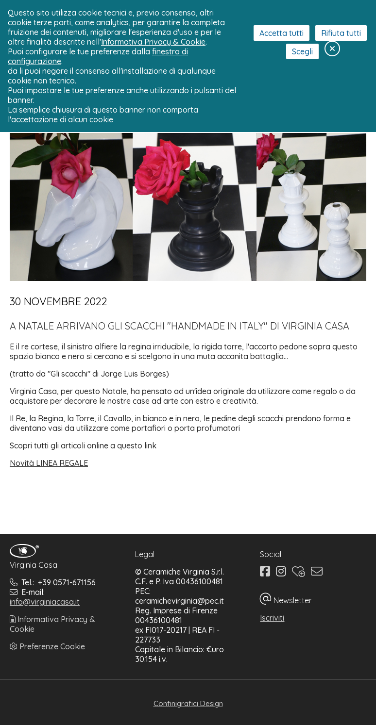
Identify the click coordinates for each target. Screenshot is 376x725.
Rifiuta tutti (341, 33)
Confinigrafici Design (188, 703)
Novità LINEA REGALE (49, 463)
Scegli (302, 51)
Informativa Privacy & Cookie (153, 42)
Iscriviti (272, 618)
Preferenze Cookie (47, 646)
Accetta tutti (281, 33)
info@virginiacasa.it (45, 602)
